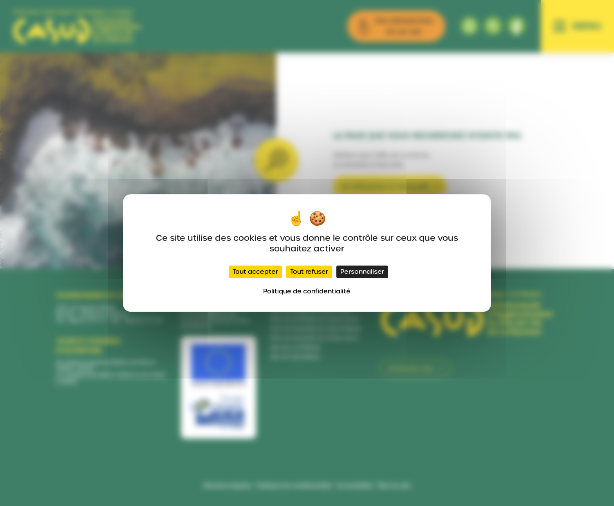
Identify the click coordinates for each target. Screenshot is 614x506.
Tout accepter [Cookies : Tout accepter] (255, 272)
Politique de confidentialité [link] (306, 291)
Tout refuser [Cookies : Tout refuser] (309, 272)
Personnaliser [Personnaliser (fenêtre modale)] (362, 272)
